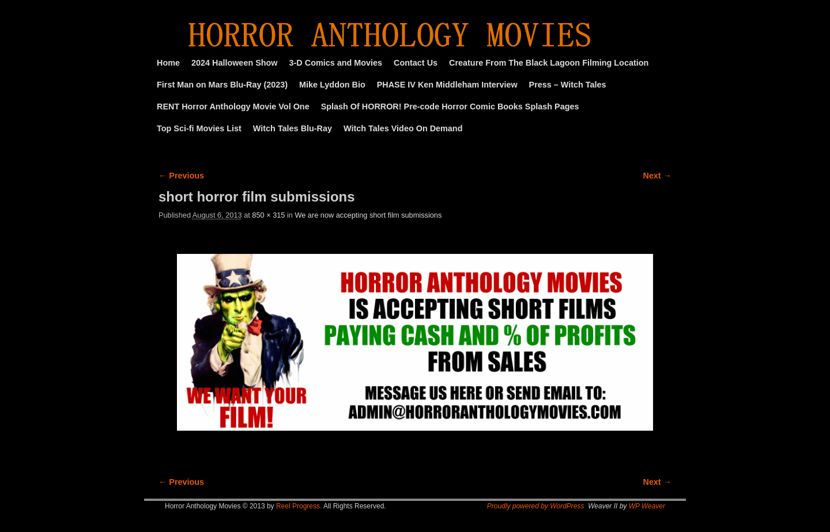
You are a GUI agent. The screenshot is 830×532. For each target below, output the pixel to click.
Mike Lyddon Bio (332, 84)
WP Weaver (647, 506)
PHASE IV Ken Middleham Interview (447, 84)
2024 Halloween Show (234, 62)
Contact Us (415, 62)
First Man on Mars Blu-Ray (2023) (222, 84)
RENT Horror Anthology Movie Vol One (233, 106)
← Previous (181, 175)
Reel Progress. (299, 506)
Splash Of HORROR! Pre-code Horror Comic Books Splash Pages (450, 106)
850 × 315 (268, 215)
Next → (657, 175)
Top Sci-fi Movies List (199, 128)
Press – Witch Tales (567, 84)
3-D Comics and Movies (336, 62)
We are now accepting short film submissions (368, 215)
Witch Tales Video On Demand (403, 128)
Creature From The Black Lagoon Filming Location (548, 62)
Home (168, 62)
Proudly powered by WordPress (535, 506)
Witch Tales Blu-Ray (292, 128)
